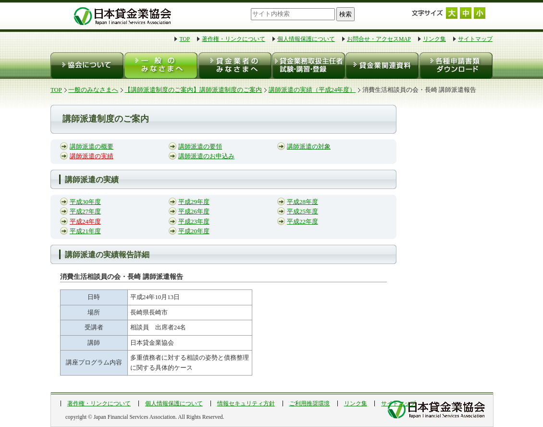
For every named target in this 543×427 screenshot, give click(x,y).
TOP (184, 39)
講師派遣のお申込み (206, 156)
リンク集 (434, 39)
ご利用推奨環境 (309, 403)
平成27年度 (85, 211)
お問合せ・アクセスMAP (379, 39)
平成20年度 (194, 231)
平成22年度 (302, 221)
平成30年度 (85, 202)
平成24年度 (85, 221)
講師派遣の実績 (91, 156)
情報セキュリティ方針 (246, 403)
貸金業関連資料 (381, 65)
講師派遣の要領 (200, 146)
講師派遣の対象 (309, 146)
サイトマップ (475, 39)
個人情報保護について (306, 39)
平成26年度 (194, 211)
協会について (87, 65)
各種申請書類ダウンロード (455, 65)
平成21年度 (85, 231)
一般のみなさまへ (160, 65)
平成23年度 (194, 221)
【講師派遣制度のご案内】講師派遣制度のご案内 (193, 90)
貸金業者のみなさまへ (234, 65)
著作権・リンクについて (233, 39)
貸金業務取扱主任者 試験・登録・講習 (308, 65)
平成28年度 (302, 202)
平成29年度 (194, 202)
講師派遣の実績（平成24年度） (312, 90)
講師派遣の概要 (91, 146)
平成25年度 (302, 211)
